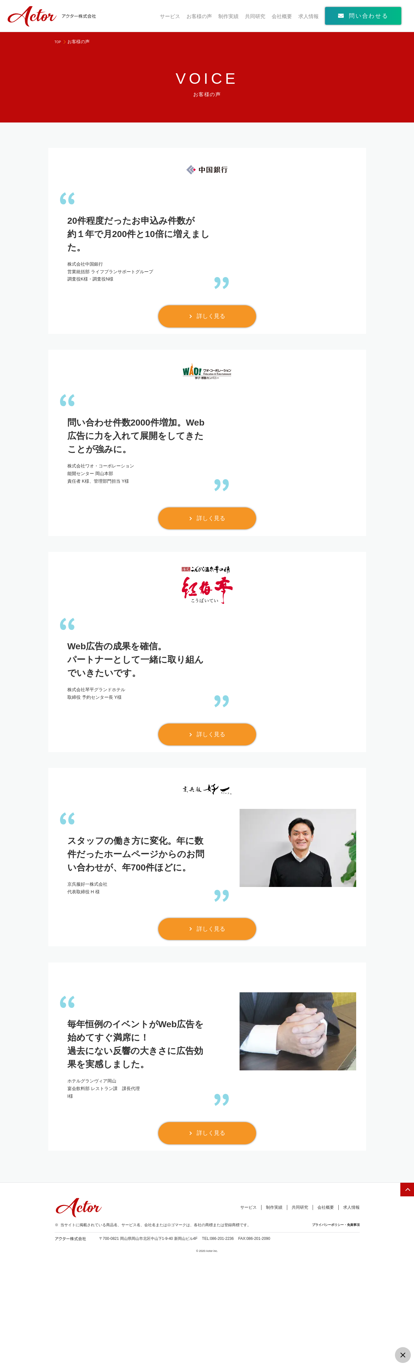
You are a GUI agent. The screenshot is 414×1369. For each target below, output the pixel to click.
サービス (170, 16)
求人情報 (308, 16)
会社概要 (282, 16)
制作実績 (228, 16)
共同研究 (255, 16)
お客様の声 (199, 16)
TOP (59, 41)
